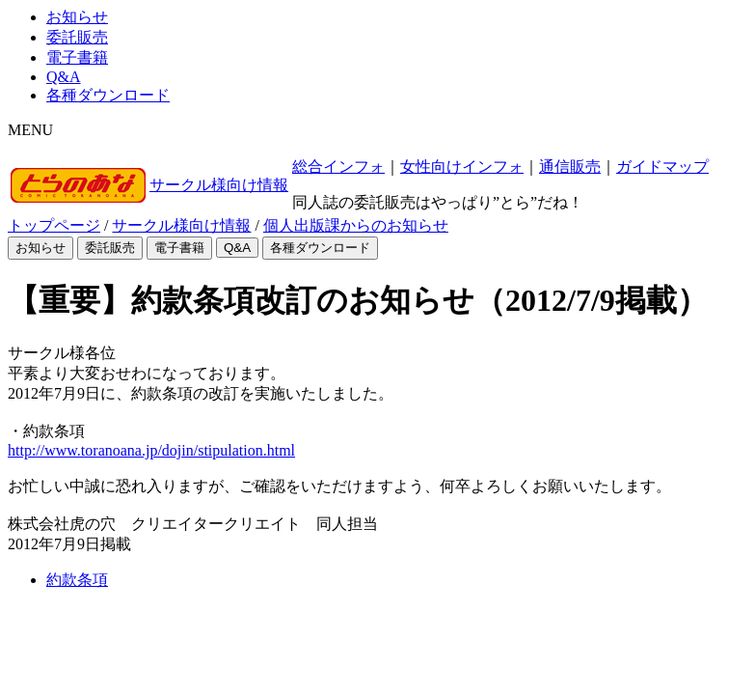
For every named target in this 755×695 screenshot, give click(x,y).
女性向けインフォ (462, 166)
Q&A (63, 77)
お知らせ (77, 17)
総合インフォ (338, 166)
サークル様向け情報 (218, 185)
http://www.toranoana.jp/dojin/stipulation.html (151, 450)
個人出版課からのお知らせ (355, 225)
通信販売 (570, 166)
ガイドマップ (662, 166)
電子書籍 (77, 57)
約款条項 (77, 579)
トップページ (54, 225)
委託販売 (77, 37)
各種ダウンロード (108, 95)
